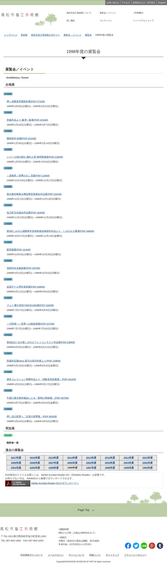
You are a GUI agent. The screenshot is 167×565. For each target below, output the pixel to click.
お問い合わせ (112, 2)
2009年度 (16, 462)
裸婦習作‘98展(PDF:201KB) (21, 138)
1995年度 (129, 467)
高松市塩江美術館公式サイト (45, 35)
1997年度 (91, 467)
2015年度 (54, 457)
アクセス (126, 2)
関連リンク (95, 555)
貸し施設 (70, 20)
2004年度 (110, 462)
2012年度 (110, 457)
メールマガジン (56, 555)
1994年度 (147, 467)
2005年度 (91, 462)
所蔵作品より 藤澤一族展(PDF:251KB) (27, 120)
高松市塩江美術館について (78, 13)
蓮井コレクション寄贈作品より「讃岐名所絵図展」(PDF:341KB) (41, 379)
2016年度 (35, 457)
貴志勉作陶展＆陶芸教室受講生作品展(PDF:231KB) (34, 194)
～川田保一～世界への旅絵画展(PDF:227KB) (30, 323)
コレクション (106, 20)
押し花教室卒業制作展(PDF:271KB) (26, 101)
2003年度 (129, 462)
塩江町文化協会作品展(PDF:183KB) (26, 212)
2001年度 (16, 467)
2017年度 (16, 457)
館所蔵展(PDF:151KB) (18, 249)
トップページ (10, 35)
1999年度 (54, 467)
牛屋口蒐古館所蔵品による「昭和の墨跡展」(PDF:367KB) (38, 398)
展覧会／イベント (108, 13)
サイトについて (76, 555)
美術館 (24, 35)
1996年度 (110, 467)
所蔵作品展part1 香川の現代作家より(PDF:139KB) (34, 360)
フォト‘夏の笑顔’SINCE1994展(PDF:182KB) (30, 305)
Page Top (83, 510)
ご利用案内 (138, 13)
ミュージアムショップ (143, 20)
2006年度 (72, 462)
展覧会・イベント (72, 35)
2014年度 (72, 457)
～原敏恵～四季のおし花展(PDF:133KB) (28, 175)
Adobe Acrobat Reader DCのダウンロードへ (42, 483)
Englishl (162, 2)
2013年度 (91, 457)
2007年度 (54, 462)
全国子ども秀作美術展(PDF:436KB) (26, 286)
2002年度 (147, 462)
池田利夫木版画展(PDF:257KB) (23, 268)
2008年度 (35, 462)
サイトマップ (112, 555)
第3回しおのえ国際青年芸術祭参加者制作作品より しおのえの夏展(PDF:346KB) (50, 231)
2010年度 (147, 457)
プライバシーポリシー (135, 555)
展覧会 (88, 35)
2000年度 (35, 467)
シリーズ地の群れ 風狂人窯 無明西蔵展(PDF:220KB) (35, 157)
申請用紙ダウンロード (31, 555)
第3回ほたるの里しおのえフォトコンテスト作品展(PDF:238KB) (41, 342)
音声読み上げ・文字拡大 (144, 2)
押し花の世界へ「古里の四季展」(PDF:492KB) (32, 416)
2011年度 (129, 457)
